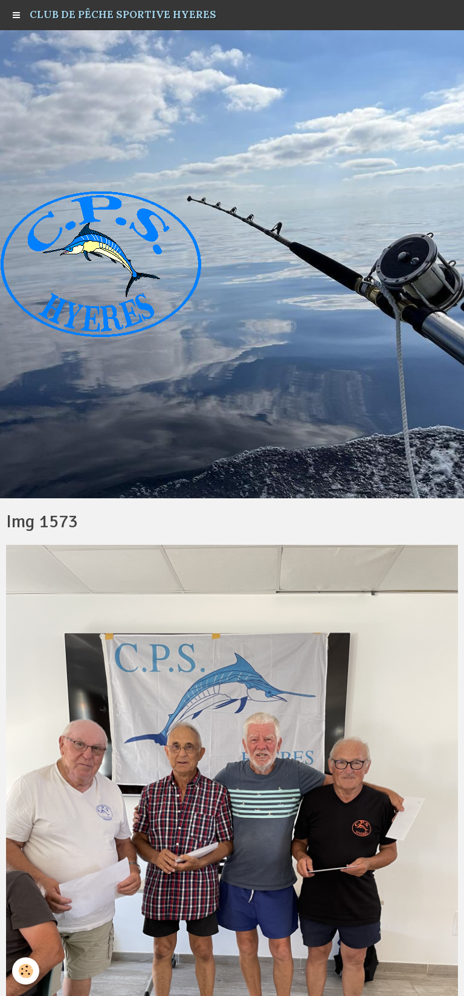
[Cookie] (25, 971)
